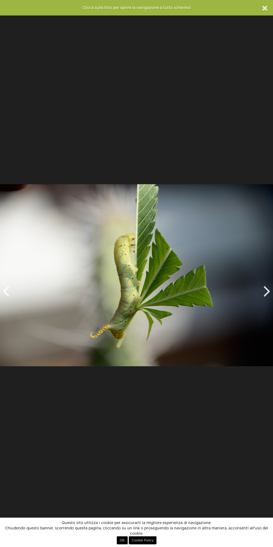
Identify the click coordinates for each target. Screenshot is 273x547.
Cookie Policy (143, 540)
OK (122, 540)
